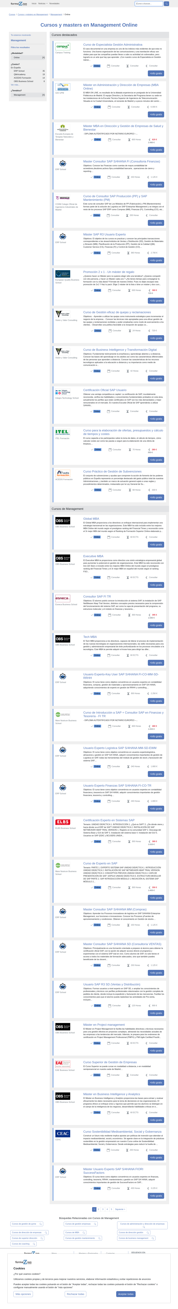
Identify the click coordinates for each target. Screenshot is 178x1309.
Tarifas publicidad (59, 1263)
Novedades (54, 3)
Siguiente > (120, 1209)
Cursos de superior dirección (27, 1238)
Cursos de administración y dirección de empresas (142, 1225)
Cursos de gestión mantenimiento (82, 1238)
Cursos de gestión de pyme (27, 1224)
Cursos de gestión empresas (80, 1224)
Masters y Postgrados (88, 1253)
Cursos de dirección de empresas (29, 1232)
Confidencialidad (113, 1258)
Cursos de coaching (23, 1244)
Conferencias (84, 1263)
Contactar (110, 1253)
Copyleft (109, 1268)
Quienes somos (58, 1258)
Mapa (54, 1253)
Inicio (34, 3)
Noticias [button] (42, 3)
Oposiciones (84, 1275)
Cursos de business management (136, 1238)
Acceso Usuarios (59, 1268)
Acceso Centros (59, 1273)
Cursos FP (83, 1258)
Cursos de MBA (75, 1232)
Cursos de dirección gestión (134, 1232)
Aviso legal (111, 1263)
